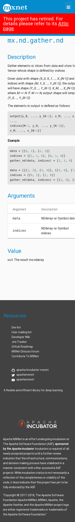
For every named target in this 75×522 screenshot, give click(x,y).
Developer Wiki (21, 337)
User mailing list (22, 332)
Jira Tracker (19, 342)
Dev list (16, 327)
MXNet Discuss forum (25, 351)
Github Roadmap (22, 346)
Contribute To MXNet (25, 356)
